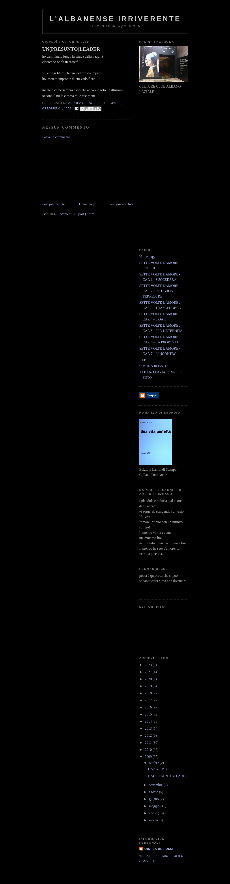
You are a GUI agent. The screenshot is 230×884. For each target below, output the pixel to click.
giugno (154, 799)
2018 (149, 693)
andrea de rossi (159, 848)
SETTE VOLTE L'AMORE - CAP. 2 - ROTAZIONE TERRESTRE (159, 291)
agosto (154, 792)
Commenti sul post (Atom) (76, 214)
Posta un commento (56, 137)
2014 (149, 721)
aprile (153, 813)
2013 (149, 728)
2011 (148, 742)
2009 (149, 757)
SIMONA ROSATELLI (156, 366)
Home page (87, 204)
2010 (149, 749)
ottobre (154, 763)
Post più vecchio (121, 204)
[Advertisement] (75, 170)
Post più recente (53, 204)
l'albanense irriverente (115, 19)
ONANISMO (157, 769)
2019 (149, 686)
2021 (149, 672)
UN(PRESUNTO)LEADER (167, 776)
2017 (149, 700)
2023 (149, 665)
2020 (149, 679)
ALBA (144, 360)
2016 (149, 707)
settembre (156, 785)
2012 (149, 735)
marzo (154, 820)
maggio (154, 806)
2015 (149, 714)
